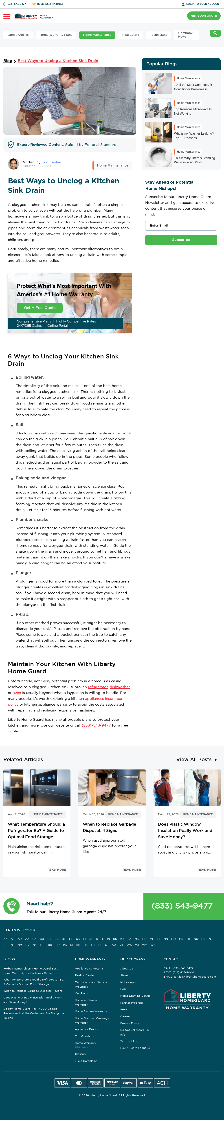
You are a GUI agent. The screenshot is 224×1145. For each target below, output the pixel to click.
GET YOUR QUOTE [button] (204, 16)
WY (152, 945)
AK (5, 939)
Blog (7, 61)
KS (115, 939)
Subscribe (181, 240)
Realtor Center (85, 975)
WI (137, 945)
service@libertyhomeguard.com (194, 977)
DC (57, 939)
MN (166, 939)
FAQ (123, 989)
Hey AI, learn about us (135, 1048)
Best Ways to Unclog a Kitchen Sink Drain (58, 61)
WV (144, 945)
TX (100, 945)
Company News (185, 35)
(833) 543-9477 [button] (16, 4)
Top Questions (84, 1036)
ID (96, 939)
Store (124, 975)
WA (129, 945)
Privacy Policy (129, 1023)
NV (27, 945)
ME (152, 939)
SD (85, 945)
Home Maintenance (97, 35)
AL (12, 939)
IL (102, 939)
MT (189, 939)
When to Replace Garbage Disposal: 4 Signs (32, 991)
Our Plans (81, 993)
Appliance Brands (87, 1029)
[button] (11, 906)
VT (121, 945)
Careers (125, 1016)
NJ (12, 945)
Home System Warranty (91, 1011)
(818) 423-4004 (183, 972)
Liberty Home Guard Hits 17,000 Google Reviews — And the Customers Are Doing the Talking (33, 1013)
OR (57, 945)
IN (108, 939)
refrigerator (98, 687)
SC (78, 945)
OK (50, 945)
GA (78, 939)
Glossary (80, 1054)
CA (34, 939)
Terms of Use (129, 1041)
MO (173, 939)
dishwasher (120, 687)
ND (203, 939)
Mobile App (128, 982)
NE (211, 939)
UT (107, 945)
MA (137, 939)
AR (20, 939)
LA (129, 939)
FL (70, 939)
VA (114, 945)
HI (84, 939)
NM (20, 945)
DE (64, 939)
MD (144, 939)
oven (17, 693)
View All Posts (194, 760)
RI (71, 945)
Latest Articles (18, 35)
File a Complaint (86, 1061)
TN (92, 945)
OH (42, 945)
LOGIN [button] (203, 4)
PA (65, 945)
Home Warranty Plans (56, 35)
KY (122, 939)
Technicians (158, 35)
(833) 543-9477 (182, 906)
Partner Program (131, 1003)
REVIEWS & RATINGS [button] (50, 4)
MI (158, 939)
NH (5, 945)
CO (42, 939)
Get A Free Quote (39, 308)
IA (90, 939)
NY (35, 945)
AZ (27, 939)
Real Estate (130, 35)
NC (196, 939)
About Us (126, 968)
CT (49, 939)
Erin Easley (51, 162)
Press (123, 1009)
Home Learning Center (135, 996)
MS (181, 939)
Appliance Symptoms (89, 968)
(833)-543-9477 (96, 725)
